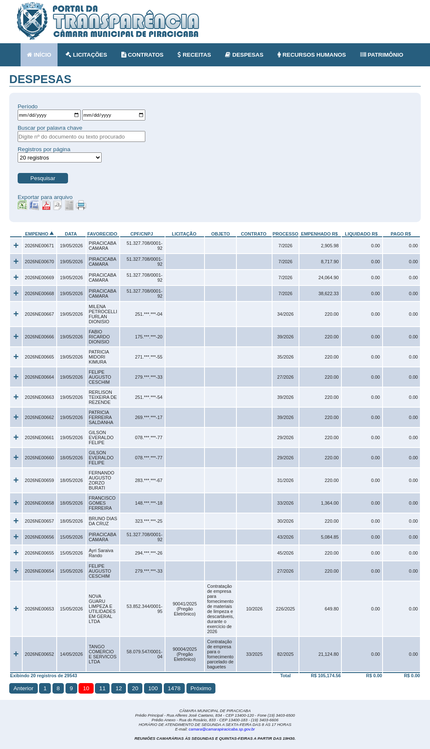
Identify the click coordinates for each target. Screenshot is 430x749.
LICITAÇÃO (184, 233)
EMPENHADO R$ (319, 233)
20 (135, 688)
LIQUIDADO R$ (361, 233)
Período (28, 106)
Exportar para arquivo (45, 197)
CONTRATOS (142, 55)
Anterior (23, 688)
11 (102, 688)
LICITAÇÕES (86, 55)
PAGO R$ (401, 233)
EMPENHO (36, 233)
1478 (174, 688)
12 (118, 688)
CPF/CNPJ (141, 233)
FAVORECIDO (102, 233)
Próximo (201, 688)
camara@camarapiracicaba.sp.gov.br (222, 729)
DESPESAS (244, 55)
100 (153, 688)
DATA (70, 233)
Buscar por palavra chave (50, 128)
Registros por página (44, 149)
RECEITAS (194, 55)
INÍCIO (39, 55)
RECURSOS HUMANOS (312, 55)
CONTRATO (254, 233)
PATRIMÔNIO (382, 55)
